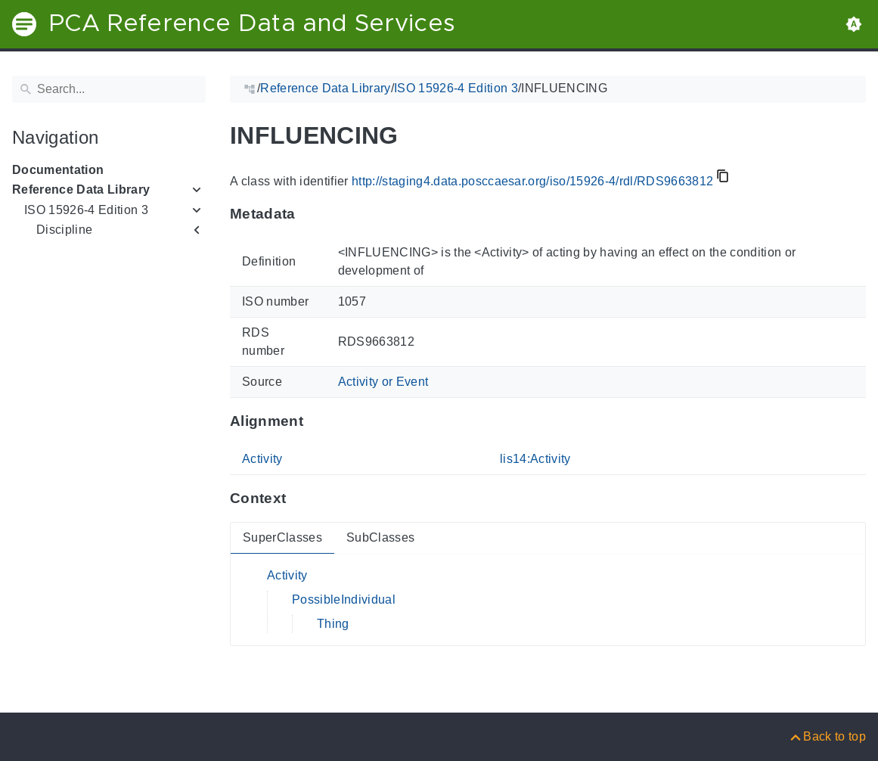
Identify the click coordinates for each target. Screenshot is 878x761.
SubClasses (380, 537)
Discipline (64, 229)
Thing (333, 623)
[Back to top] (827, 736)
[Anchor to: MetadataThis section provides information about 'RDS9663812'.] (310, 214)
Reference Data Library (81, 189)
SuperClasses (282, 537)
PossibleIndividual (344, 599)
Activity (262, 458)
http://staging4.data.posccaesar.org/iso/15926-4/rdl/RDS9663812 (532, 181)
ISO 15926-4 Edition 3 (86, 209)
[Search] (109, 89)
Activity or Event (383, 381)
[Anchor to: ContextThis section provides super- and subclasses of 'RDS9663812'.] (300, 498)
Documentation (58, 169)
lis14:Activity (535, 458)
